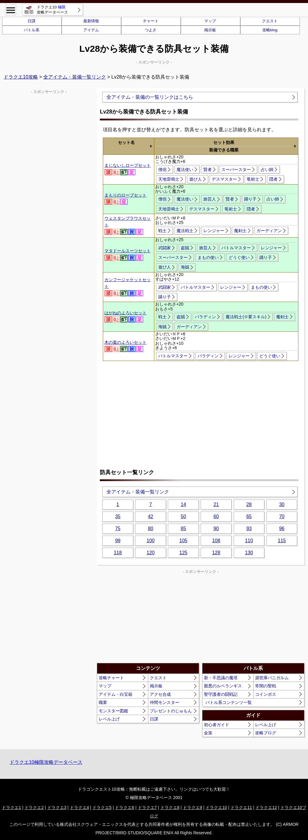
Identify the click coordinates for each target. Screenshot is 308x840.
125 (183, 552)
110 (249, 540)
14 (183, 504)
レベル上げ (109, 719)
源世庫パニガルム (272, 677)
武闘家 (164, 247)
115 (282, 540)
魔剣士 (240, 230)
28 (249, 504)
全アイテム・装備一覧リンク (74, 76)
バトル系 (31, 30)
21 (216, 504)
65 (249, 516)
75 (118, 528)
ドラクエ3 (56, 807)
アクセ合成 (160, 694)
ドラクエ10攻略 (21, 76)
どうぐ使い (239, 257)
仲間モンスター (164, 702)
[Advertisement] (200, 406)
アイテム (91, 30)
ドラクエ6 (124, 807)
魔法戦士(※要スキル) (246, 316)
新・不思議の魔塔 (221, 677)
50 (183, 516)
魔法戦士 (185, 230)
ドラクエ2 (34, 807)
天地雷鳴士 (168, 179)
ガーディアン (269, 230)
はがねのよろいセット (125, 316)
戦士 (162, 230)
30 (282, 504)
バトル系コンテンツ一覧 (228, 702)
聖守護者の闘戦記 (221, 694)
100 (150, 540)
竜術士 (253, 179)
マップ (210, 21)
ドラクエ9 (192, 807)
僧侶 (162, 169)
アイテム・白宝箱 (115, 694)
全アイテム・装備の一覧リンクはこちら (149, 97)
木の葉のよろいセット (125, 346)
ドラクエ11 (241, 807)
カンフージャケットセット (127, 286)
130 (249, 552)
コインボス (265, 694)
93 (249, 528)
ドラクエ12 (266, 807)
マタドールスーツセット (127, 254)
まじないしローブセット (127, 169)
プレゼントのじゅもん (171, 710)
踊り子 (250, 199)
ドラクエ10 (216, 807)
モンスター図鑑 (113, 710)
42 (150, 516)
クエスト (270, 21)
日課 (31, 21)
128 (216, 552)
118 (118, 552)
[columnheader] (128, 146)
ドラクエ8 (170, 807)
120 (150, 552)
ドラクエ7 (147, 807)
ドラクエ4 (79, 807)
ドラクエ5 (102, 807)
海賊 (185, 267)
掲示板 (210, 30)
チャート (151, 21)
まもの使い (208, 257)
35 (118, 516)
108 (216, 540)
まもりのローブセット (125, 199)
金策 (208, 732)
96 (282, 528)
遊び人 (195, 179)
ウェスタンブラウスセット (127, 225)
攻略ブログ (265, 732)
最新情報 (91, 21)
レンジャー (213, 230)
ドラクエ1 (11, 807)
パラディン (205, 316)
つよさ (150, 30)
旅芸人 (209, 199)
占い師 (267, 169)
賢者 (207, 169)
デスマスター (224, 179)
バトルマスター (236, 247)
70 (282, 516)
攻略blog (270, 30)
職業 (103, 702)
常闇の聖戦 (265, 685)
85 (183, 528)
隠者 (273, 179)
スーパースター (236, 169)
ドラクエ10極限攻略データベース (46, 762)
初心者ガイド (216, 724)
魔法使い (185, 169)
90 (216, 528)
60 (216, 516)
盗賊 (185, 247)
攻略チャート (111, 677)
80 (150, 528)
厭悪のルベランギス (223, 685)
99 (118, 540)
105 (183, 540)
